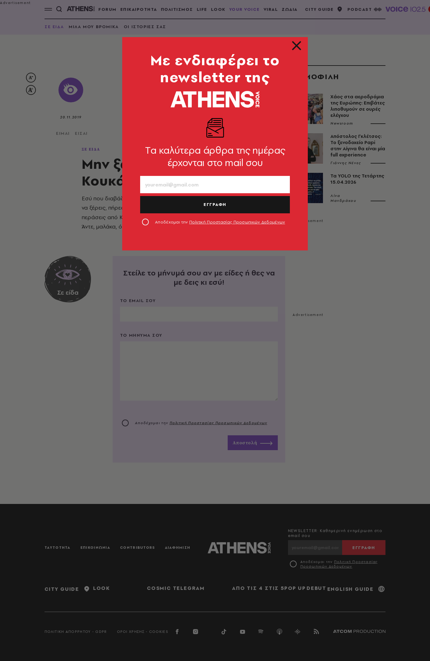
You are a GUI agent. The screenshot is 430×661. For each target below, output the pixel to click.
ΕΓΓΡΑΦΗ (215, 204)
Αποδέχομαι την (220, 222)
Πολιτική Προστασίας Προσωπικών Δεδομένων (237, 222)
